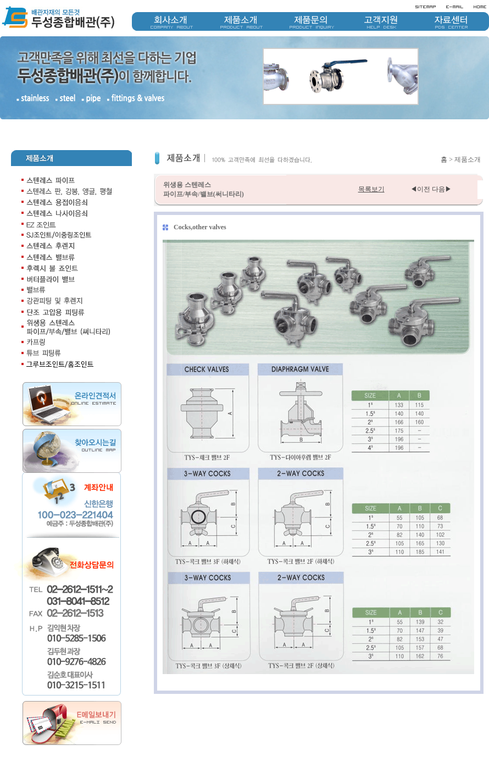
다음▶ (442, 189)
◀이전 (420, 189)
